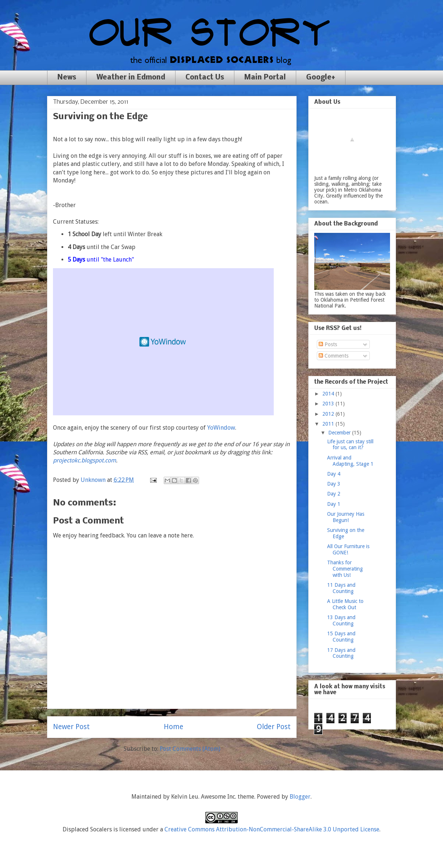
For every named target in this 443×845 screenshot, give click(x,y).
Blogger (300, 796)
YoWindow (221, 427)
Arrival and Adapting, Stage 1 (350, 461)
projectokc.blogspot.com (84, 460)
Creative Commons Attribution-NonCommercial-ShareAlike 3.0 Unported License (271, 829)
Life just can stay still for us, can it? (350, 445)
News (66, 77)
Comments (333, 356)
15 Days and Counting (341, 637)
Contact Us (204, 77)
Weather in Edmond (130, 77)
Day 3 (333, 484)
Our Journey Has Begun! (345, 517)
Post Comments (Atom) (190, 748)
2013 (329, 403)
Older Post (274, 726)
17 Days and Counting (341, 653)
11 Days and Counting (341, 588)
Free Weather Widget (163, 341)
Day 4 (333, 474)
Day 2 (333, 494)
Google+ (320, 77)
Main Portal (265, 77)
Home (173, 726)
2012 (329, 414)
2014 (329, 394)
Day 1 (333, 504)
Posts (328, 344)
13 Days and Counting (341, 620)
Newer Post (71, 726)
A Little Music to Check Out (345, 604)
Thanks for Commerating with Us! (345, 569)
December (340, 433)
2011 (329, 424)
